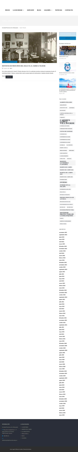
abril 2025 (61, 241)
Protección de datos (27, 449)
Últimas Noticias (11, 61)
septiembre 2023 (63, 269)
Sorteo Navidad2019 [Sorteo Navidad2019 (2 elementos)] (65, 221)
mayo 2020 (61, 359)
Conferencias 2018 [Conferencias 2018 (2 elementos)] (65, 136)
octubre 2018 (62, 403)
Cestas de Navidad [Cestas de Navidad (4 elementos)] (66, 131)
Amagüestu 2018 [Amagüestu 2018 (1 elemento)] (63, 107)
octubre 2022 (62, 294)
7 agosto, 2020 (6, 68)
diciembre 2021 (63, 318)
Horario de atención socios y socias (66, 72)
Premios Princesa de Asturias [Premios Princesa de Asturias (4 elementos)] (67, 198)
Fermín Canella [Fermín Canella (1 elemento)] (63, 147)
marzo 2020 (62, 364)
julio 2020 (61, 355)
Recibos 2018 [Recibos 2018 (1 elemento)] (70, 207)
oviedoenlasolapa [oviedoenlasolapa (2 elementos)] (65, 189)
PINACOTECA (25, 433)
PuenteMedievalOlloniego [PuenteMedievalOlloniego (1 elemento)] (66, 204)
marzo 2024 (62, 255)
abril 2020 (61, 361)
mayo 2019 (61, 387)
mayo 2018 (61, 405)
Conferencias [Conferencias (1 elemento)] (63, 134)
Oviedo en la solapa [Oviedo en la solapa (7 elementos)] (65, 185)
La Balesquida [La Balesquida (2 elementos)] (64, 156)
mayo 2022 (61, 306)
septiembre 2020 (63, 350)
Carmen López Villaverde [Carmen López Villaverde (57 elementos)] (67, 121)
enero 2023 (61, 288)
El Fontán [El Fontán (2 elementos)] (69, 145)
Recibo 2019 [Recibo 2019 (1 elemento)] (62, 207)
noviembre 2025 (63, 232)
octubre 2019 (62, 375)
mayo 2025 (61, 239)
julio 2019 (61, 382)
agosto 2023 (62, 271)
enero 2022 (61, 315)
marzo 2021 (62, 336)
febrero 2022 (62, 313)
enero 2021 (61, 341)
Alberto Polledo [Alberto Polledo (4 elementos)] (66, 102)
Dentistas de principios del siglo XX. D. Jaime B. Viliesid (23, 66)
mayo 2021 (61, 331)
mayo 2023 (61, 278)
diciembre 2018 (63, 398)
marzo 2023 (62, 283)
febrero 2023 (62, 285)
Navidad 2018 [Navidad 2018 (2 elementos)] (63, 179)
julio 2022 (61, 301)
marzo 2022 (62, 311)
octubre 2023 (62, 267)
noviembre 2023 (63, 264)
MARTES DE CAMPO (27, 429)
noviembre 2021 (63, 320)
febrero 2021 (62, 338)
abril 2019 (61, 389)
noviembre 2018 (63, 401)
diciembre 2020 (63, 343)
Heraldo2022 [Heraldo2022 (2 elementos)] (63, 150)
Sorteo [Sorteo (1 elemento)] (61, 218)
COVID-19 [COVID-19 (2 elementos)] (62, 145)
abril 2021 (61, 334)
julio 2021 (61, 327)
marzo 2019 (62, 392)
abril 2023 (61, 281)
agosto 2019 (62, 380)
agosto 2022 (62, 299)
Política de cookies (19, 449)
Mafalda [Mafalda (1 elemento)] (69, 158)
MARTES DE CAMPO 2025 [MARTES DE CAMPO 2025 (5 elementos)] (66, 173)
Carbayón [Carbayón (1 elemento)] (62, 117)
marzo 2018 (62, 410)
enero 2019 (61, 396)
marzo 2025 (62, 244)
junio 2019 (61, 385)
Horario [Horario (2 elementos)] (71, 150)
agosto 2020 (62, 352)
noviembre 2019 (63, 373)
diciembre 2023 (63, 262)
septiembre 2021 (63, 325)
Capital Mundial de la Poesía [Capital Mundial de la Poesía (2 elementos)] (66, 114)
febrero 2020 (62, 366)
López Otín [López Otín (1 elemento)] (62, 158)
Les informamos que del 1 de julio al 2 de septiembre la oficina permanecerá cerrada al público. (67, 90)
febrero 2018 (62, 412)
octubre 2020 (62, 348)
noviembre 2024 (63, 248)
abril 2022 (61, 308)
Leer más (9, 77)
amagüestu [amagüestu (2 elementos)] (63, 105)
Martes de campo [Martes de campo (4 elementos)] (66, 167)
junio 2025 (61, 237)
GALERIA (24, 438)
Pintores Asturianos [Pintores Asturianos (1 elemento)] (65, 194)
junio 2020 (61, 357)
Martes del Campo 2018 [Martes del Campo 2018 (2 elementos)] (66, 176)
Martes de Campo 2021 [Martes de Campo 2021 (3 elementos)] (66, 170)
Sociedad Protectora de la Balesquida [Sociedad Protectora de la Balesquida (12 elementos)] (67, 214)
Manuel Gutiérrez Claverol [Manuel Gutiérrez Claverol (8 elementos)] (64, 163)
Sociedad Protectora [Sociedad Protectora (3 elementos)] (67, 210)
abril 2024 (61, 253)
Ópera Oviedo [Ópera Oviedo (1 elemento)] (63, 223)
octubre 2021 (62, 322)
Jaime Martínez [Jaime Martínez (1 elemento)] (63, 153)
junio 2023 (61, 276)
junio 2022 (61, 304)
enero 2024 (61, 260)
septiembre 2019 (63, 378)
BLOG (5, 61)
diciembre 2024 (63, 246)
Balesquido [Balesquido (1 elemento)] (62, 110)
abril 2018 (61, 408)
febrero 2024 (62, 257)
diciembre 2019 (63, 371)
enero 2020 (61, 368)
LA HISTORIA (25, 427)
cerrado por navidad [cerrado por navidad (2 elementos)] (66, 128)
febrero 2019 (62, 394)
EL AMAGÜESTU (26, 431)
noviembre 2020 (63, 345)
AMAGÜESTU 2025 (63, 56)
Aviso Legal (12, 449)
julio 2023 (61, 274)
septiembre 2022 (63, 297)
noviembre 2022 (63, 292)
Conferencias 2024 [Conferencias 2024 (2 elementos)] (65, 142)
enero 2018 (61, 415)
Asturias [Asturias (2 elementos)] (71, 107)
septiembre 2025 (63, 234)
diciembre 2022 (63, 290)
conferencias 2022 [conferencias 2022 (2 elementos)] (65, 139)
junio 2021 (61, 329)
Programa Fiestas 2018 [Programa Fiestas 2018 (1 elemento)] (65, 201)
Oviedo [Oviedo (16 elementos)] (63, 182)
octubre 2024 (62, 251)
